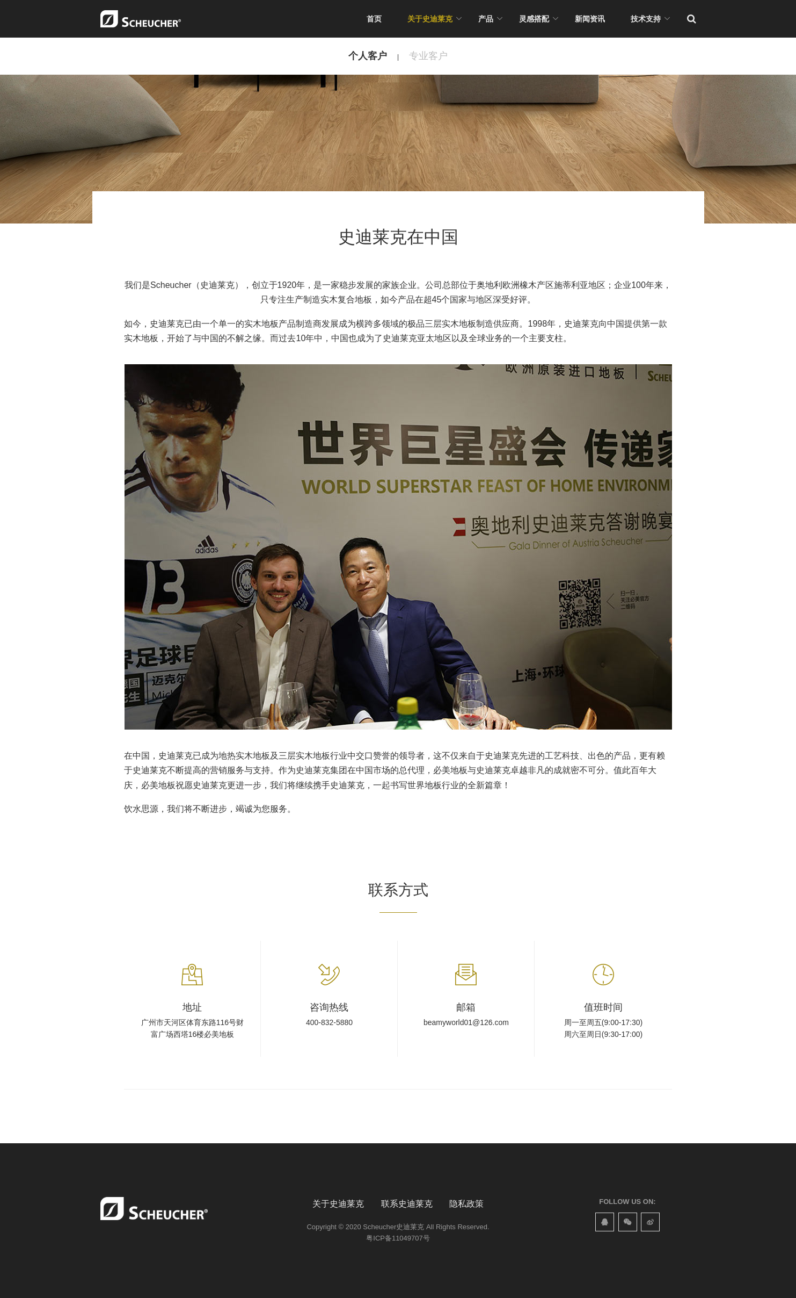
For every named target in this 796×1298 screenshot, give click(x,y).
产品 (485, 19)
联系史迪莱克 (407, 1203)
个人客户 (367, 56)
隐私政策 (466, 1203)
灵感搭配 (534, 19)
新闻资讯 (590, 19)
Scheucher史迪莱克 (393, 1227)
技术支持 (646, 19)
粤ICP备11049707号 (397, 1238)
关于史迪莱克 (429, 19)
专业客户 (428, 56)
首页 (374, 19)
